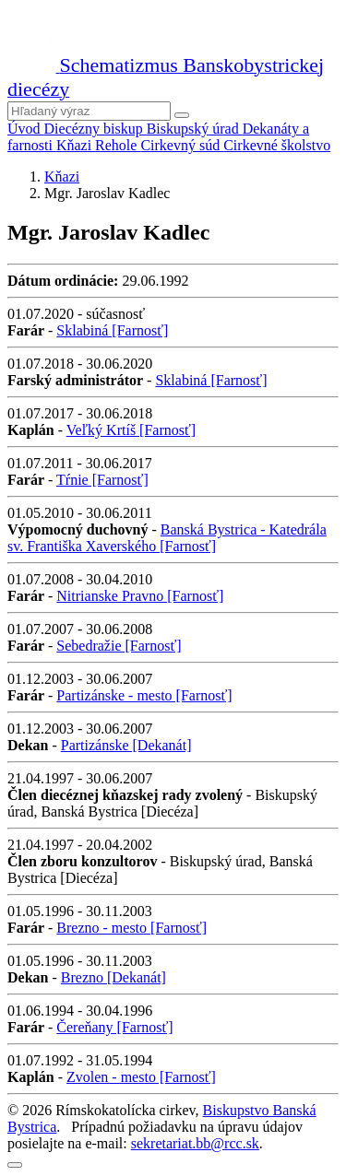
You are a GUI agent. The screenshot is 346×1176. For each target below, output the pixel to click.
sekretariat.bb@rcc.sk (195, 1143)
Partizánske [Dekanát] (126, 745)
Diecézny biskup (95, 128)
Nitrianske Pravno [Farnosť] (139, 596)
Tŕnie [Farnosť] (102, 480)
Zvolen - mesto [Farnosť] (141, 1077)
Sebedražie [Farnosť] (118, 645)
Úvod (25, 128)
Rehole (117, 145)
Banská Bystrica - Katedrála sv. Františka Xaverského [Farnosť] (167, 538)
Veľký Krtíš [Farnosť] (131, 430)
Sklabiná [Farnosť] (112, 330)
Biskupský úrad (195, 128)
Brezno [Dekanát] (113, 977)
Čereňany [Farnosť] (114, 1027)
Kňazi (75, 145)
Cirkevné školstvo (276, 145)
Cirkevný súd (181, 145)
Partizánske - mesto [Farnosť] (144, 695)
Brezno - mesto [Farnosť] (131, 927)
